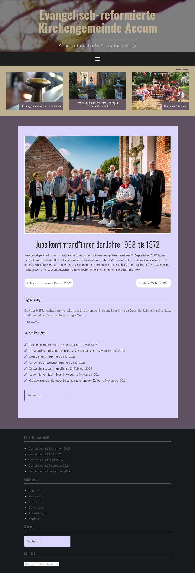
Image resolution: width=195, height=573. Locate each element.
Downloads (35, 507)
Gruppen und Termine (175, 106)
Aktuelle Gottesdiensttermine (48, 362)
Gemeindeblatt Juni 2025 (45, 454)
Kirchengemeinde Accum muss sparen (41, 106)
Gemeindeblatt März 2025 (45, 460)
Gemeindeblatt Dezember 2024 (49, 465)
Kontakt (33, 518)
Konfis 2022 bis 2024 (152, 283)
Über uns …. (36, 490)
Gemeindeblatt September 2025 (49, 448)
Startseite (34, 502)
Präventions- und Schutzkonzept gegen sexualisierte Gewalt (97, 104)
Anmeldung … (37, 513)
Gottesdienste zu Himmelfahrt (49, 368)
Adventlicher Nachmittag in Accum (52, 374)
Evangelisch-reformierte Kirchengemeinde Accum (97, 21)
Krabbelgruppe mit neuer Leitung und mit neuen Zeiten (65, 380)
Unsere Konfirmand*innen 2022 (50, 283)
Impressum (35, 496)
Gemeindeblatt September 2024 (49, 471)
